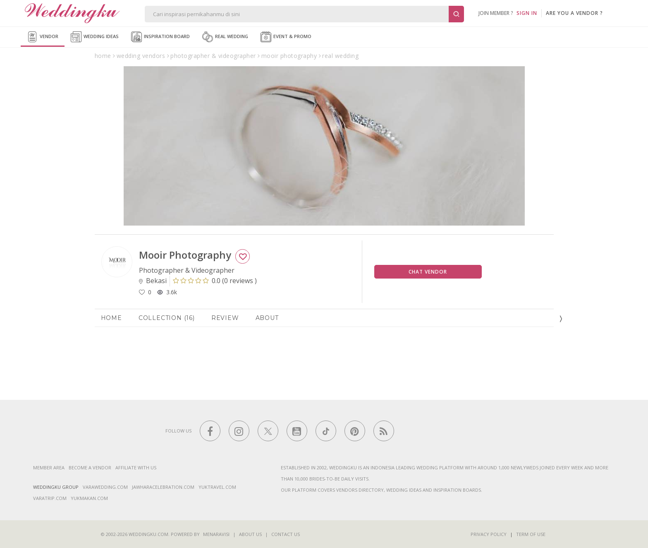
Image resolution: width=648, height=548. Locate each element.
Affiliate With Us (135, 467)
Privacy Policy (489, 534)
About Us (250, 534)
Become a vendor (90, 467)
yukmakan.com (89, 498)
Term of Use (530, 534)
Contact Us (285, 534)
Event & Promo (286, 36)
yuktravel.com (217, 487)
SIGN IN (526, 13)
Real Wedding (225, 36)
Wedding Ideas (95, 36)
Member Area (49, 467)
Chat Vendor (428, 271)
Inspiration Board (160, 36)
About (267, 318)
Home (111, 318)
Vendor (42, 36)
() (215, 280)
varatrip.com (50, 498)
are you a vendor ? (574, 13)
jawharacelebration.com (163, 487)
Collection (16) (167, 318)
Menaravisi (216, 534)
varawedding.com (105, 487)
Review (225, 318)
